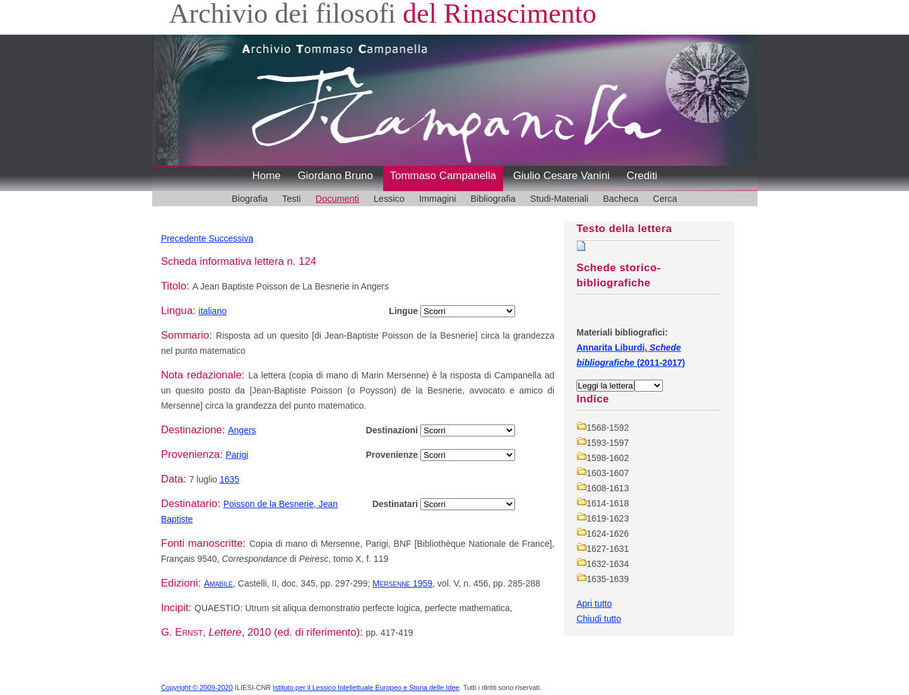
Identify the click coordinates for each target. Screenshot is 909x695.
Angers (242, 430)
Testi (291, 199)
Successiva (230, 238)
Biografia (250, 199)
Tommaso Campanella (443, 176)
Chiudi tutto (598, 619)
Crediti (641, 176)
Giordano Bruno (335, 176)
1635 (229, 479)
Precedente (185, 238)
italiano (213, 311)
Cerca (665, 199)
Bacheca (620, 199)
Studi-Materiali (559, 199)
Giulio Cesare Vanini (561, 176)
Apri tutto (594, 604)
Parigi (237, 455)
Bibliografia (492, 199)
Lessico (389, 199)
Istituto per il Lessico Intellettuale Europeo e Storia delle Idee (366, 687)
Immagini (437, 199)
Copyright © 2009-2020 (197, 687)
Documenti (337, 199)
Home (266, 176)
